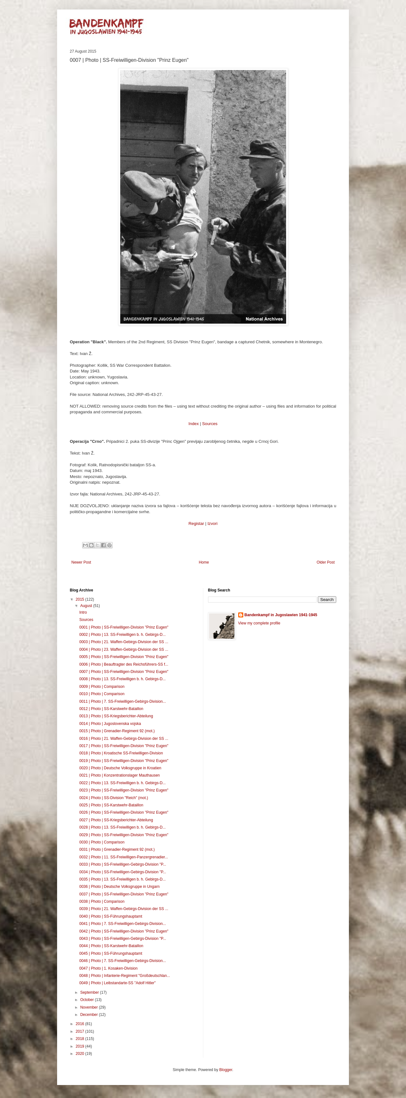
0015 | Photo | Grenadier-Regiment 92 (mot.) (117, 731)
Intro (83, 612)
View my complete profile (259, 623)
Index (193, 423)
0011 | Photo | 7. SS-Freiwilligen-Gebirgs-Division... (122, 701)
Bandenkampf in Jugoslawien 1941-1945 (281, 615)
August (86, 606)
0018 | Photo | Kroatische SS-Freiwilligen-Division (121, 753)
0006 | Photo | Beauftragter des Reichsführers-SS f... (123, 664)
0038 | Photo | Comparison (101, 901)
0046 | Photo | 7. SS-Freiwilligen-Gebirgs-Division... (122, 961)
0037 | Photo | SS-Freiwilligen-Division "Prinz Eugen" (123, 894)
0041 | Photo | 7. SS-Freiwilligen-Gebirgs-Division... (122, 923)
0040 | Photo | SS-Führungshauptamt (110, 916)
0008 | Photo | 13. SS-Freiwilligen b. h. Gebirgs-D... (122, 679)
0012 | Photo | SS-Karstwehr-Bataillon (111, 709)
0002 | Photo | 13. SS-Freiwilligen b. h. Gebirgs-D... (122, 634)
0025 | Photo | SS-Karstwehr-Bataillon (111, 805)
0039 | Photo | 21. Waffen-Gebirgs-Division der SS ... (123, 909)
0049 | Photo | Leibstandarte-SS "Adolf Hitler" (117, 983)
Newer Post (81, 562)
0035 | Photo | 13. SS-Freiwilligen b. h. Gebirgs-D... (122, 879)
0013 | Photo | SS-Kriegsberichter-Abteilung (116, 716)
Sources (209, 423)
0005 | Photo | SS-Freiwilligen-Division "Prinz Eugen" (123, 657)
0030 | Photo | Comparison (101, 842)
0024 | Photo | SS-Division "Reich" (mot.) (113, 798)
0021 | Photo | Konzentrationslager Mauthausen (119, 775)
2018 (80, 1039)
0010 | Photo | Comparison (101, 694)
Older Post (326, 562)
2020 (80, 1053)
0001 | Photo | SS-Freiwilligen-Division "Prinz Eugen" (123, 627)
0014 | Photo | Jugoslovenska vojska (110, 723)
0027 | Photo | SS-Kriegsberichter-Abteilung (116, 820)
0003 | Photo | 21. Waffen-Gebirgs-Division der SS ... (123, 642)
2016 (80, 1024)
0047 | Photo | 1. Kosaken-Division (108, 968)
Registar (196, 523)
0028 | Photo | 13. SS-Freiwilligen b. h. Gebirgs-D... (122, 827)
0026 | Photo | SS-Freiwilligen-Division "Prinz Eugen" (123, 812)
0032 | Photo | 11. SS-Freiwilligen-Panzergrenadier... (123, 857)
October (87, 1000)
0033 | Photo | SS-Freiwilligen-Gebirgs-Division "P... (122, 864)
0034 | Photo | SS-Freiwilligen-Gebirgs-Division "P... (122, 872)
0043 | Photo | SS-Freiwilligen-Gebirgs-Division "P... (122, 938)
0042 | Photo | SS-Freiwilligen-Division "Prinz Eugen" (123, 931)
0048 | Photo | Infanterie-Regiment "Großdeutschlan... (124, 975)
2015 (80, 599)
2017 (80, 1031)
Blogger (225, 1070)
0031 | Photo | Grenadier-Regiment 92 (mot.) (117, 849)
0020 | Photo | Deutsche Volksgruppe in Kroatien (120, 768)
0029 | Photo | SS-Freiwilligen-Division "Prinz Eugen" (123, 835)
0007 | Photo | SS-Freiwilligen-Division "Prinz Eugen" (123, 671)
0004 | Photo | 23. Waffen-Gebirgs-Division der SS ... (123, 649)
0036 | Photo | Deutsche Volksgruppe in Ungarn (119, 886)
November (89, 1007)
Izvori (212, 523)
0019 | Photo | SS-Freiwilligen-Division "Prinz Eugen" (123, 761)
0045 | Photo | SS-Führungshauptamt (110, 953)
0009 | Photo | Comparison (101, 686)
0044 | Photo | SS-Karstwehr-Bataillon (111, 946)
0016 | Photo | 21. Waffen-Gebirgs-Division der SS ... (123, 738)
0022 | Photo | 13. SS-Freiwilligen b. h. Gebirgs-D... (122, 783)
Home (204, 562)
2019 (80, 1046)
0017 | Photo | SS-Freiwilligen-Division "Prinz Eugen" (123, 746)
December (89, 1014)
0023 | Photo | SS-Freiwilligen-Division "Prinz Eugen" (123, 790)
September (90, 992)
